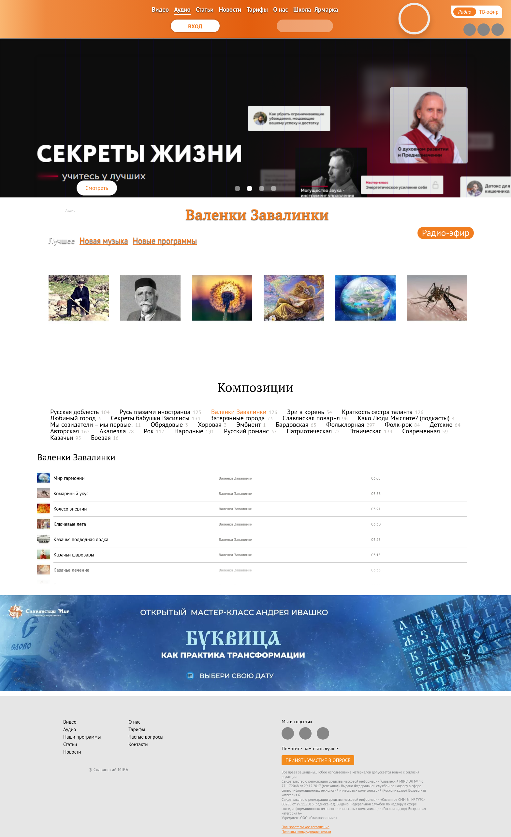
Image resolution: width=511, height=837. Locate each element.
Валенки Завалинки (244, 412)
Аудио (182, 9)
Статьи (204, 9)
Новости (230, 9)
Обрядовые (169, 424)
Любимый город (75, 418)
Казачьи (65, 437)
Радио (464, 11)
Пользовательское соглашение (305, 827)
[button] (237, 188)
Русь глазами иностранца (160, 412)
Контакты (138, 744)
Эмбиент (251, 424)
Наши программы (82, 737)
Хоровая (212, 424)
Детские (445, 424)
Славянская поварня (315, 418)
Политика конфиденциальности (306, 831)
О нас (280, 9)
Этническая (371, 431)
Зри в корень (309, 412)
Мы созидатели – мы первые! (95, 424)
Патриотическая (313, 431)
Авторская (70, 431)
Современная (425, 431)
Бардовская (296, 424)
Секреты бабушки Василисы (155, 418)
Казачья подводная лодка (81, 539)
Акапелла (116, 431)
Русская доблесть (80, 412)
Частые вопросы (145, 737)
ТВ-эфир (489, 11)
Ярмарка (326, 9)
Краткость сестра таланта (382, 412)
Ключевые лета (69, 524)
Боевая (105, 437)
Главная (51, 210)
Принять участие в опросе (317, 760)
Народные (194, 431)
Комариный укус (71, 493)
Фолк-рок (402, 424)
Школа (302, 9)
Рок (154, 431)
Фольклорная (350, 424)
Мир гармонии (68, 478)
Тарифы (257, 9)
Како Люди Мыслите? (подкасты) (406, 418)
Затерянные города (241, 418)
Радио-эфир (446, 232)
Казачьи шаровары (73, 554)
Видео (160, 9)
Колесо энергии (70, 508)
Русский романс (250, 431)
